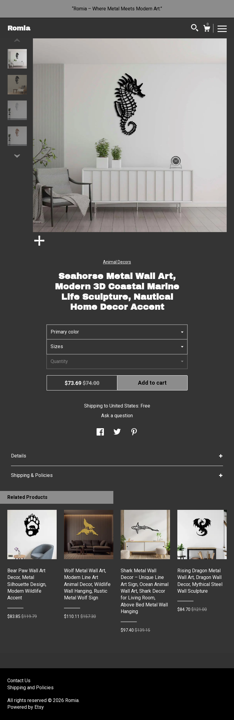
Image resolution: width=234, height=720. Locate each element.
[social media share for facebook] (100, 433)
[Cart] (206, 29)
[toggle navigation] (222, 28)
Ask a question (117, 415)
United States (123, 406)
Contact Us (18, 680)
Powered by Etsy (25, 707)
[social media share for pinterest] (134, 433)
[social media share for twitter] (117, 433)
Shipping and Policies (30, 687)
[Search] (194, 28)
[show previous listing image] (17, 40)
